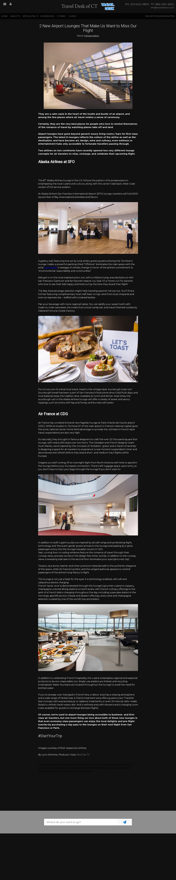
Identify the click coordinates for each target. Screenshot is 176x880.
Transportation (91, 35)
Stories (61, 16)
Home (4, 16)
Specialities (29, 16)
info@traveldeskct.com (162, 7)
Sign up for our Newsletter (160, 16)
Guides (72, 16)
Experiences (47, 16)
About (14, 16)
